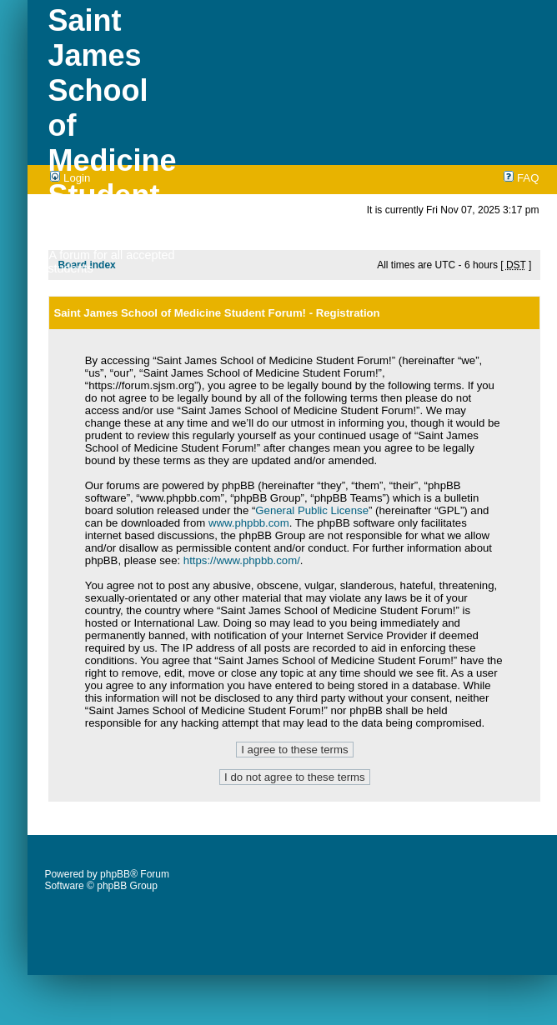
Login (70, 178)
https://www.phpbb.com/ (241, 560)
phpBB (115, 874)
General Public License (312, 510)
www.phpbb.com (248, 523)
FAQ (521, 178)
